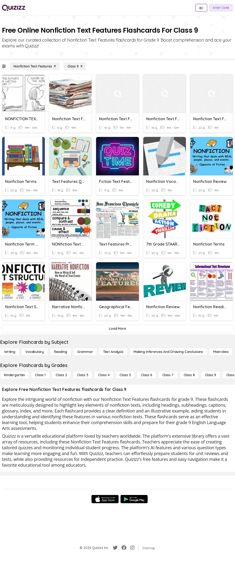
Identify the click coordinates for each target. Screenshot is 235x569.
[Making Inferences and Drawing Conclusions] (168, 352)
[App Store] (105, 499)
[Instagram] (132, 548)
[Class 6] (146, 375)
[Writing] (9, 352)
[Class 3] (82, 375)
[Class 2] (61, 375)
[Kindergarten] (14, 375)
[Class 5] (125, 375)
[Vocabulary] (34, 352)
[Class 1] (40, 375)
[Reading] (60, 352)
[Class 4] (104, 375)
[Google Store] (134, 499)
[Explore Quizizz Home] (13, 8)
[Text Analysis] (113, 352)
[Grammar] (85, 352)
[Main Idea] (221, 352)
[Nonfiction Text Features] (35, 66)
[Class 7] (168, 375)
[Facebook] (123, 548)
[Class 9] (75, 66)
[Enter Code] (221, 8)
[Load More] (117, 328)
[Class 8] (189, 375)
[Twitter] (115, 548)
